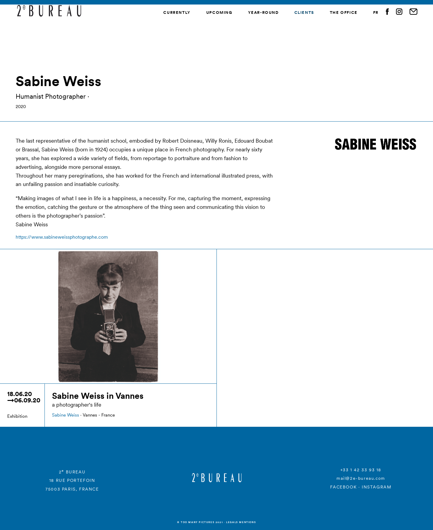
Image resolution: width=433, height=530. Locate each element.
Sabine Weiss (65, 415)
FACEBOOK (343, 487)
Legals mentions (241, 522)
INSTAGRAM (376, 487)
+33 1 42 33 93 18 (360, 470)
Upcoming (219, 12)
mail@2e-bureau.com (360, 478)
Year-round (263, 12)
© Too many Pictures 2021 (200, 522)
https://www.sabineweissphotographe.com (62, 237)
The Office (344, 12)
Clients (304, 12)
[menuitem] (376, 13)
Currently (176, 12)
